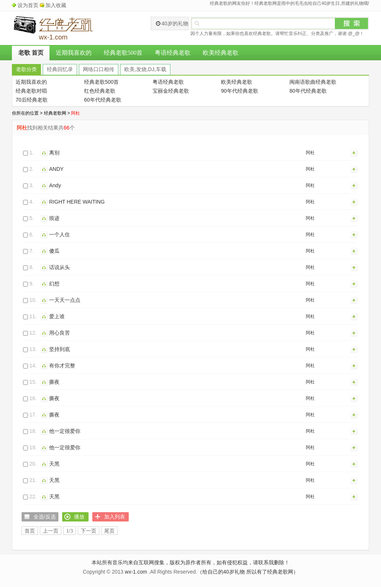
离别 (54, 153)
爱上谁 (57, 316)
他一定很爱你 (64, 431)
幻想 (54, 284)
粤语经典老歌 (172, 53)
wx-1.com (136, 572)
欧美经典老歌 (220, 53)
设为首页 (27, 5)
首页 (30, 531)
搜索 (351, 23)
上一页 (50, 531)
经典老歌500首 (123, 53)
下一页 (88, 531)
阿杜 (310, 152)
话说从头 (59, 267)
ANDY (56, 169)
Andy (55, 185)
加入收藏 (55, 5)
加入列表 (354, 152)
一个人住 (59, 234)
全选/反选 (44, 517)
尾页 (109, 531)
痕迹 (54, 218)
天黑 (54, 464)
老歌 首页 (31, 53)
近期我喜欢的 (74, 53)
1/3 (69, 531)
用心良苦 (59, 333)
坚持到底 (59, 349)
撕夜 (54, 382)
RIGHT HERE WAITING (77, 202)
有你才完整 (62, 366)
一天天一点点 (64, 300)
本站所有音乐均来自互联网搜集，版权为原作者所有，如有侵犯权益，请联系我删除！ (190, 562)
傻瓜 (54, 251)
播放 (45, 152)
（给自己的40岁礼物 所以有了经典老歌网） (247, 572)
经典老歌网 (55, 113)
